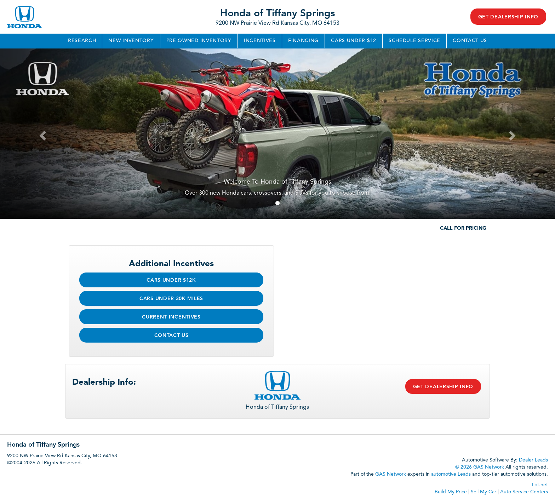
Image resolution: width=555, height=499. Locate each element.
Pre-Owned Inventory (198, 40)
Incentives (260, 40)
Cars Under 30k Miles (171, 298)
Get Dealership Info (508, 17)
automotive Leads (451, 474)
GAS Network (390, 474)
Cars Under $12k (171, 280)
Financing (303, 40)
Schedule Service (414, 40)
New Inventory (131, 40)
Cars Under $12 (353, 40)
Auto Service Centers (524, 491)
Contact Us (470, 40)
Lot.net (540, 484)
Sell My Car (483, 491)
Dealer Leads (533, 460)
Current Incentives (171, 317)
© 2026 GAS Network (479, 467)
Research (82, 40)
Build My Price (451, 491)
